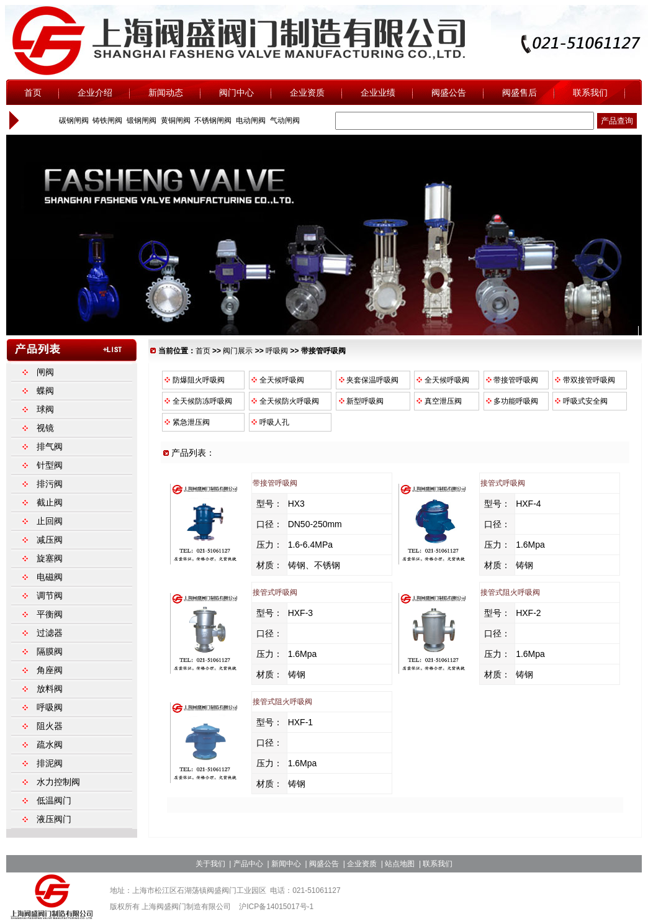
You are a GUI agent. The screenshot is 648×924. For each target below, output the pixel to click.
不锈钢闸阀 (212, 120)
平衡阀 (50, 614)
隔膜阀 (50, 651)
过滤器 (50, 633)
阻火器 (50, 726)
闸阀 (45, 372)
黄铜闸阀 (174, 120)
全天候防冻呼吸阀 (197, 401)
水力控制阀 (58, 782)
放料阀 (50, 689)
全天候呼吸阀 (277, 380)
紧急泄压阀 (186, 422)
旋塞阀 (50, 558)
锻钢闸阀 (140, 120)
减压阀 (50, 540)
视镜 (45, 428)
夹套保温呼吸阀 (367, 380)
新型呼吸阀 (360, 401)
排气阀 (50, 446)
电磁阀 (50, 577)
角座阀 (50, 670)
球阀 (45, 409)
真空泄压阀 (438, 401)
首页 (203, 350)
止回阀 (50, 521)
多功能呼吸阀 (511, 401)
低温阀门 (54, 800)
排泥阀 (50, 763)
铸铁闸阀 (106, 120)
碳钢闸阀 (72, 120)
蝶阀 (45, 391)
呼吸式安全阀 (580, 401)
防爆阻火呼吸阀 (194, 380)
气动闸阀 (283, 120)
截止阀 (50, 502)
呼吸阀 (277, 350)
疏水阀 (50, 745)
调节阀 (50, 595)
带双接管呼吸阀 (584, 380)
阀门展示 (238, 350)
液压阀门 (54, 819)
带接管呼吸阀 (511, 380)
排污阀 (50, 484)
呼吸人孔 (269, 422)
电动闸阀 (250, 120)
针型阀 (50, 465)
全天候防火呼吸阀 (284, 401)
